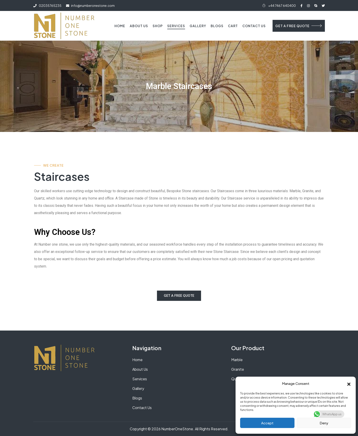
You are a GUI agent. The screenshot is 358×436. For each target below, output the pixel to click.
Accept (267, 423)
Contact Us (254, 26)
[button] (349, 383)
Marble (237, 359)
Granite (237, 369)
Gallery (198, 26)
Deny (324, 423)
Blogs (217, 26)
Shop (158, 26)
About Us (139, 26)
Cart (233, 26)
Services (176, 26)
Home (119, 26)
